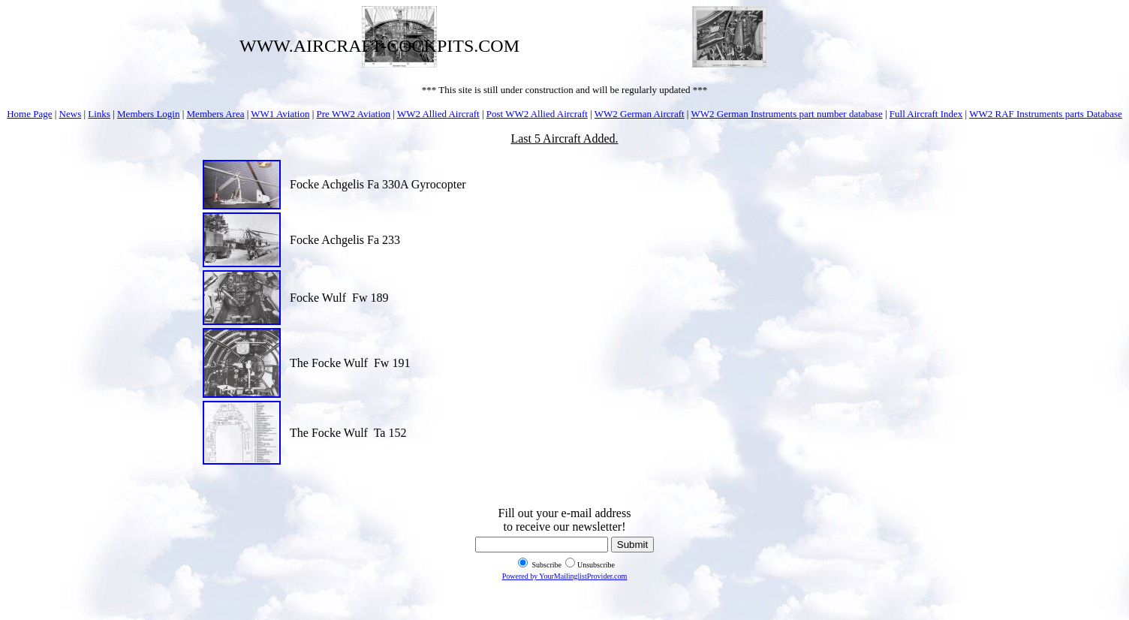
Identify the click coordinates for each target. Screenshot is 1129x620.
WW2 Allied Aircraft (438, 113)
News (70, 113)
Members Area (216, 113)
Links (99, 113)
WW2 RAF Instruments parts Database (1045, 113)
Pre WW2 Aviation (353, 113)
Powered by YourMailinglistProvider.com (565, 576)
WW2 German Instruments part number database (786, 113)
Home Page (29, 113)
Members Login (148, 113)
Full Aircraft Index (926, 113)
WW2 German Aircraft (640, 113)
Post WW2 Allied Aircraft (537, 113)
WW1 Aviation (280, 113)
